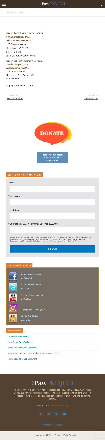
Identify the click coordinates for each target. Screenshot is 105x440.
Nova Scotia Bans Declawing (20, 342)
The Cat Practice (15, 98)
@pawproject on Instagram (33, 309)
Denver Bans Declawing (18, 336)
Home (9, 12)
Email (12, 183)
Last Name (15, 210)
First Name (15, 196)
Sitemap (59, 425)
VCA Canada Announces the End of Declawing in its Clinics (33, 353)
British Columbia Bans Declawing (22, 348)
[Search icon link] (100, 4)
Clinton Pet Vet (91, 98)
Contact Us (47, 425)
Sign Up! (52, 249)
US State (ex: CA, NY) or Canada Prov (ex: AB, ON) (34, 224)
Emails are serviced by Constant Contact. (65, 241)
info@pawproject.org (58, 405)
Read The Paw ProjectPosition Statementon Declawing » (53, 158)
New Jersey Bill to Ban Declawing (22, 359)
